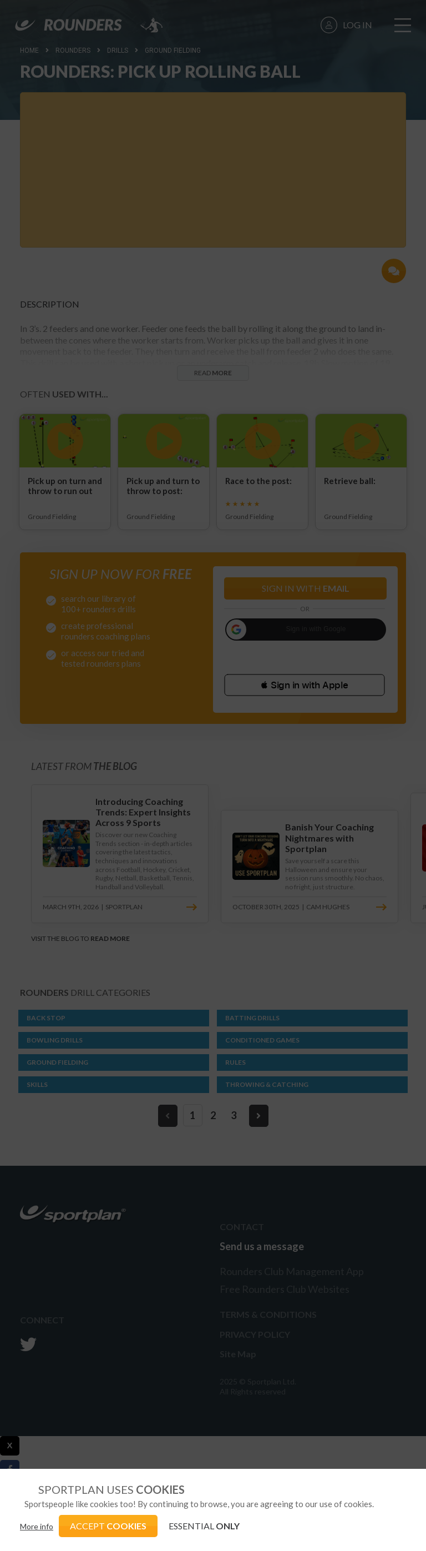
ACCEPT (108, 1525)
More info (36, 1526)
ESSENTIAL (204, 1525)
